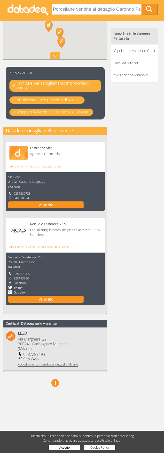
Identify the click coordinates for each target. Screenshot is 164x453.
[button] (49, 26)
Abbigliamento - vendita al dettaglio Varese (35, 166)
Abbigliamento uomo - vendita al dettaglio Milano (39, 246)
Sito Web (31, 359)
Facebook (20, 283)
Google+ (19, 292)
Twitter (18, 288)
